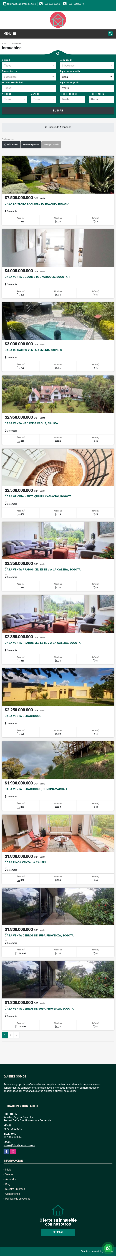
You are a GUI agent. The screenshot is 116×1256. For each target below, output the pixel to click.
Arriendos (10, 1179)
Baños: (35, 94)
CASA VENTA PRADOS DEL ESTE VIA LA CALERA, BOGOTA (43, 569)
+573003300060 (52, 4)
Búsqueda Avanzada (58, 127)
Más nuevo (11, 144)
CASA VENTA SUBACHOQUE (23, 716)
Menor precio (31, 144)
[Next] (16, 1035)
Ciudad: (6, 60)
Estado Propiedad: (12, 82)
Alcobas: (7, 94)
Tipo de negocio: (70, 82)
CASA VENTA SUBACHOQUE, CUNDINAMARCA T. (36, 789)
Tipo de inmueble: (70, 71)
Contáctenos (12, 1193)
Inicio (4, 43)
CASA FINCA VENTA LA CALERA (26, 862)
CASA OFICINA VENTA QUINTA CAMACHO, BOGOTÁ (38, 496)
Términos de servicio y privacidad (97, 1251)
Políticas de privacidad (17, 1198)
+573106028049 (75, 4)
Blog (7, 1184)
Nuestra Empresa (15, 1189)
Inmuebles (16, 43)
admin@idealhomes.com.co (19, 1145)
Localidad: (66, 60)
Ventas (9, 1174)
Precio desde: (68, 94)
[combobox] (29, 65)
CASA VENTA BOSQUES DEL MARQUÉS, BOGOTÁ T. (37, 277)
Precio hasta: (97, 94)
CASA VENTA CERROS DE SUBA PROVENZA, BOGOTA (39, 935)
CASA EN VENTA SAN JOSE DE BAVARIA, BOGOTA (37, 203)
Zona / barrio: (10, 71)
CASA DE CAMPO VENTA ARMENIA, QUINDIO (33, 350)
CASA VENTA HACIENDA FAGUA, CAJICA (31, 423)
